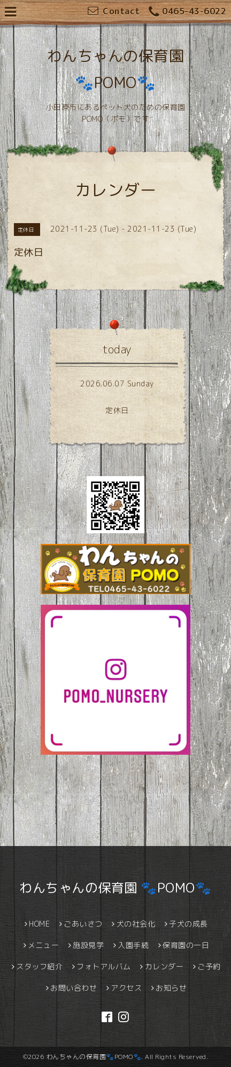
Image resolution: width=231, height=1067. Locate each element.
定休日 (117, 410)
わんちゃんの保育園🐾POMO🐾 (94, 1056)
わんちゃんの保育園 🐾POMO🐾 (115, 888)
